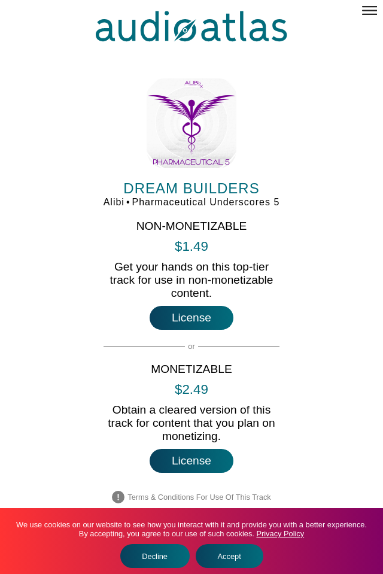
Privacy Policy (280, 533)
